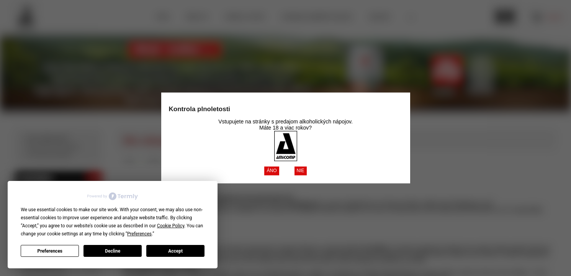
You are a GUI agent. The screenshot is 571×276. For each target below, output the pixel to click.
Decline (112, 251)
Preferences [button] (139, 234)
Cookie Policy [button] (170, 225)
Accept (175, 251)
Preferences (50, 251)
